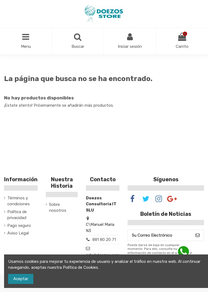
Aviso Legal (18, 233)
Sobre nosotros (57, 207)
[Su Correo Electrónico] (159, 235)
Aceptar (20, 278)
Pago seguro (19, 225)
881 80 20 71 (104, 239)
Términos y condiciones (18, 201)
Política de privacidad (17, 214)
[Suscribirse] (197, 235)
